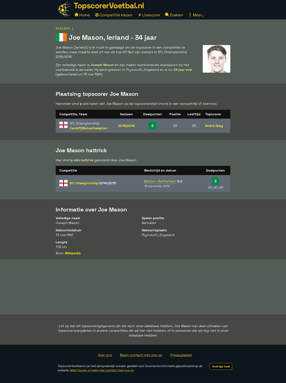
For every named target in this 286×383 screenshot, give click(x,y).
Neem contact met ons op (141, 355)
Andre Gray (214, 126)
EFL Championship (93, 183)
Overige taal (221, 366)
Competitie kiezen (114, 15)
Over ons (105, 355)
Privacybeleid (181, 355)
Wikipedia (73, 253)
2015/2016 (126, 126)
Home (82, 15)
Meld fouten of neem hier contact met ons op (101, 370)
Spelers (63, 28)
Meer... (196, 15)
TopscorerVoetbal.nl (109, 5)
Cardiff (75, 128)
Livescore (149, 15)
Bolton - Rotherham (160, 181)
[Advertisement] (143, 287)
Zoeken (174, 15)
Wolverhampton (94, 128)
